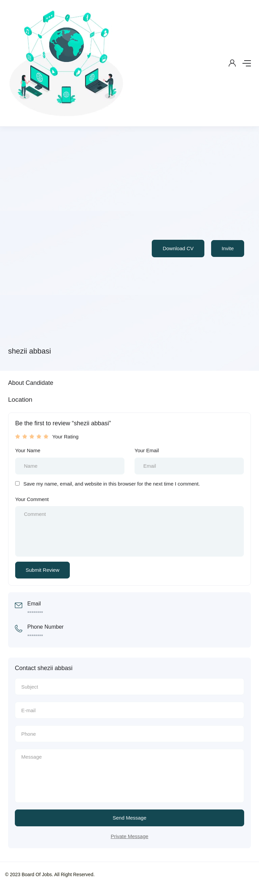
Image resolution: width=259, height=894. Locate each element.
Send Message (129, 818)
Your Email (147, 450)
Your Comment (32, 499)
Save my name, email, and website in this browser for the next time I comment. (111, 484)
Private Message (129, 836)
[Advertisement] (51, 241)
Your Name (27, 450)
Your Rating (65, 436)
